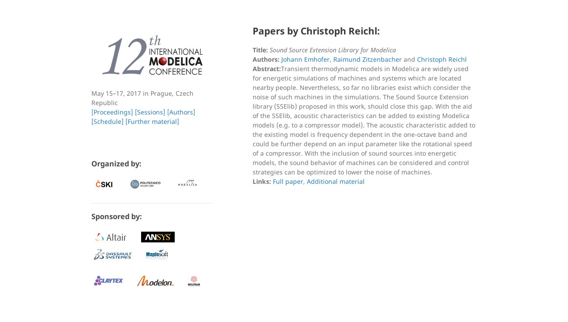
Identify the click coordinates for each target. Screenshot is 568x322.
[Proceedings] (112, 112)
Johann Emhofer (305, 59)
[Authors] (181, 112)
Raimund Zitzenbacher (367, 59)
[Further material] (152, 121)
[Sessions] (150, 112)
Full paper (288, 181)
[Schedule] (107, 121)
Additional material (336, 181)
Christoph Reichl (442, 59)
